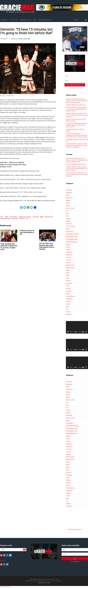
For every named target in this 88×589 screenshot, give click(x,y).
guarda (68, 244)
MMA (41, 217)
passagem (69, 283)
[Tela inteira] (86, 332)
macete (68, 262)
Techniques (69, 299)
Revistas (68, 291)
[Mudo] (83, 332)
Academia (69, 192)
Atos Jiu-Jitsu (70, 208)
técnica (68, 304)
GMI (35, 19)
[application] (77, 327)
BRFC (7, 217)
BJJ (67, 211)
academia (69, 190)
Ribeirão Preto (48, 217)
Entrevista (69, 224)
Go (24, 549)
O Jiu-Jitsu (14, 19)
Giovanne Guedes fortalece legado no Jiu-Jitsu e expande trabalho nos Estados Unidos (76, 109)
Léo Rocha (35, 217)
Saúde (68, 293)
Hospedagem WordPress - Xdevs (44, 582)
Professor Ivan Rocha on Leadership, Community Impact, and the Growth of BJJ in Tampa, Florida (76, 135)
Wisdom (68, 312)
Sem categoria (70, 296)
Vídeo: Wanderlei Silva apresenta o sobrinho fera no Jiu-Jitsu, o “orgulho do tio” (8, 246)
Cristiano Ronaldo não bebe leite (75, 105)
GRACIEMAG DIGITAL (45, 19)
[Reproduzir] (68, 332)
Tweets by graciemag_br (75, 529)
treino (67, 306)
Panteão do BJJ (25, 19)
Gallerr (68, 229)
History (68, 247)
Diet (67, 216)
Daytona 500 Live (5, 587)
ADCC (67, 195)
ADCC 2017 (69, 198)
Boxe (67, 213)
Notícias (68, 281)
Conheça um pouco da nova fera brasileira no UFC (27, 232)
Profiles (68, 288)
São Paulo (15, 218)
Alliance (68, 200)
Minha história (70, 265)
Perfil (67, 286)
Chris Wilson (13, 217)
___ (67, 187)
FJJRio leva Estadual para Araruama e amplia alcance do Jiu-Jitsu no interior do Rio (76, 125)
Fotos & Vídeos (70, 226)
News (67, 275)
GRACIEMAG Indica (71, 236)
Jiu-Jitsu (68, 257)
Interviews (69, 252)
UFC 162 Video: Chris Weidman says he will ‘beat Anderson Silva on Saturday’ (46, 246)
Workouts (69, 314)
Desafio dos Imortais (24, 217)
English (68, 218)
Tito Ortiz (22, 218)
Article (68, 203)
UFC (27, 218)
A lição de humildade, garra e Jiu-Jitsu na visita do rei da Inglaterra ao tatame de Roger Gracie (77, 100)
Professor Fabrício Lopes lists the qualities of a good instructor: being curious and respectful (76, 145)
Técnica (68, 301)
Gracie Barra (69, 231)
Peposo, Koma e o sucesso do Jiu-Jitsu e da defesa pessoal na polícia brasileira (77, 115)
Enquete (68, 221)
